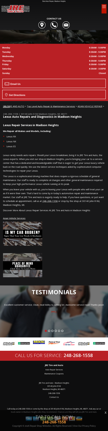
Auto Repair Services (54, 369)
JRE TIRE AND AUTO (13, 106)
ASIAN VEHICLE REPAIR (90, 106)
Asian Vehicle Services (14, 218)
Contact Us (54, 397)
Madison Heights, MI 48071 (53, 113)
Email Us (13, 83)
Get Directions (15, 94)
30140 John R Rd (29, 113)
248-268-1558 (10, 113)
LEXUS (6, 106)
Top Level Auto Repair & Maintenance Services (51, 106)
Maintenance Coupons (54, 373)
